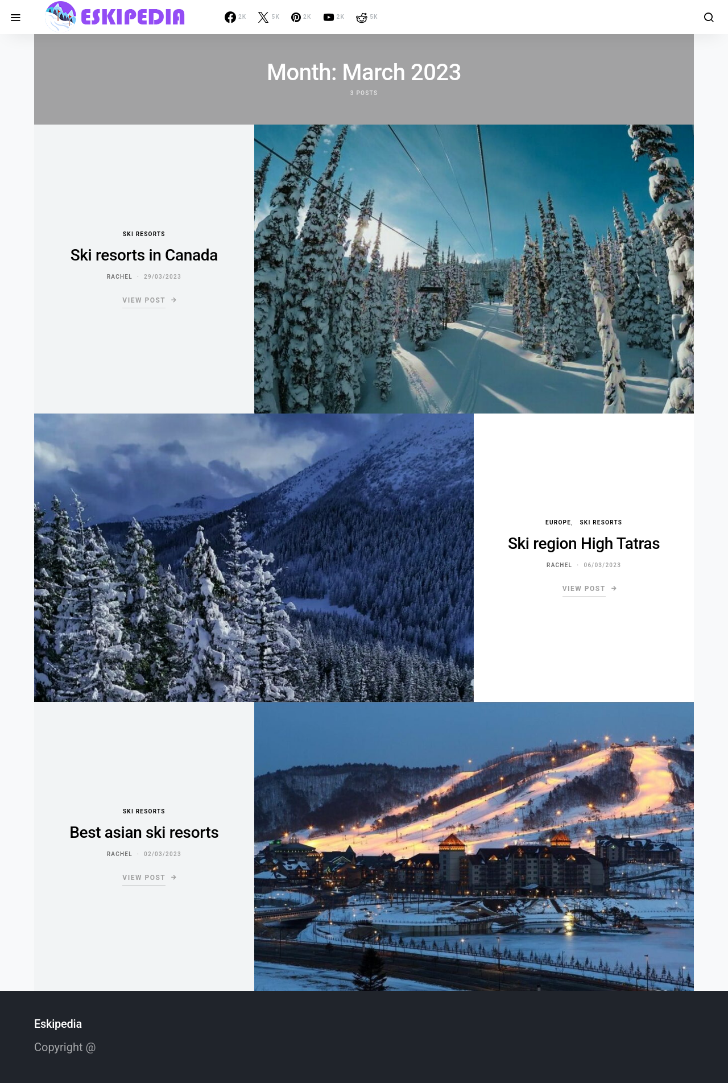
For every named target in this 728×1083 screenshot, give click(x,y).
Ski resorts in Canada (144, 255)
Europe (558, 522)
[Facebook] (236, 17)
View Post (144, 300)
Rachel (120, 277)
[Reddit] (367, 17)
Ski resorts (144, 234)
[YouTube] (334, 17)
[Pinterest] (301, 17)
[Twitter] (269, 17)
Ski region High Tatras (584, 543)
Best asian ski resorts (143, 832)
